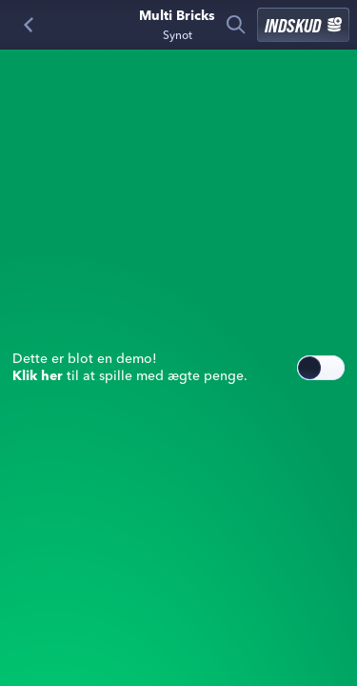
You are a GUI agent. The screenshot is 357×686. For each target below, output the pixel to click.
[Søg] (236, 25)
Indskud (303, 24)
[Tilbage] (28, 25)
